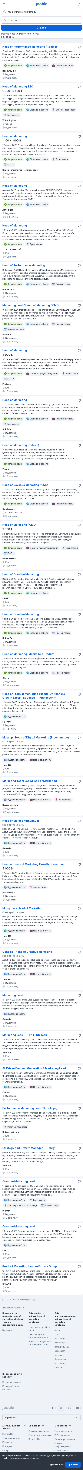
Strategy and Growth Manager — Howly (28, 1148)
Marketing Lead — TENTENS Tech (24, 1035)
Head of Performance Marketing (23, 265)
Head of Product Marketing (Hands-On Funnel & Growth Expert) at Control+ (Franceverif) (33, 695)
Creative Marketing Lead (18, 1181)
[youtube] (78, 1408)
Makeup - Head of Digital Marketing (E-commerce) (35, 737)
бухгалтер (59, 1342)
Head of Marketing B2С (17, 86)
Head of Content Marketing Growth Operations (33, 864)
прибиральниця (62, 1346)
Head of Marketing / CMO (19, 524)
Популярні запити (63, 1431)
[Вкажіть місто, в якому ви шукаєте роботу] (41, 20)
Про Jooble (7, 1434)
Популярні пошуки (14, 1307)
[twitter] (61, 1408)
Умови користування (64, 1439)
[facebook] (53, 1408)
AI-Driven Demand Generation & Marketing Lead (34, 1068)
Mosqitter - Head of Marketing (22, 908)
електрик (59, 1355)
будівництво (60, 1359)
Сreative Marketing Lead (18, 1226)
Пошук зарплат (61, 1450)
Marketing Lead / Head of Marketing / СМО (30, 305)
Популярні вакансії (11, 1382)
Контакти (7, 1442)
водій (57, 1330)
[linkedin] (69, 1408)
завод (57, 1334)
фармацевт (59, 1351)
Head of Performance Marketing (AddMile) (30, 46)
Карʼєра (6, 1450)
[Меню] (4, 4)
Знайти (41, 27)
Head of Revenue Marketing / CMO (25, 484)
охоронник (59, 1363)
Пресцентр (7, 1446)
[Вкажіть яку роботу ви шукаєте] (41, 11)
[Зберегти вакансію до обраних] (79, 47)
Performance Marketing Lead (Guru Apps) (29, 1108)
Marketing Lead (12, 995)
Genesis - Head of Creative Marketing (27, 951)
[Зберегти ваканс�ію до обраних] (79, 614)
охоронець (59, 1338)
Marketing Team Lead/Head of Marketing (29, 780)
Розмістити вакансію (39, 1431)
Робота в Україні (62, 1435)
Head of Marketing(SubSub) (20, 820)
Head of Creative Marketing (20, 614)
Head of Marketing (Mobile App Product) (28, 654)
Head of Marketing (14, 136)
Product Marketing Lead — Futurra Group (29, 1266)
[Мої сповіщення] (79, 4)
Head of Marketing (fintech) (20, 445)
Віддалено (7, 1330)
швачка (58, 1367)
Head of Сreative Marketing (20, 574)
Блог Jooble (34, 1439)
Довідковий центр (11, 1438)
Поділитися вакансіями (40, 1435)
